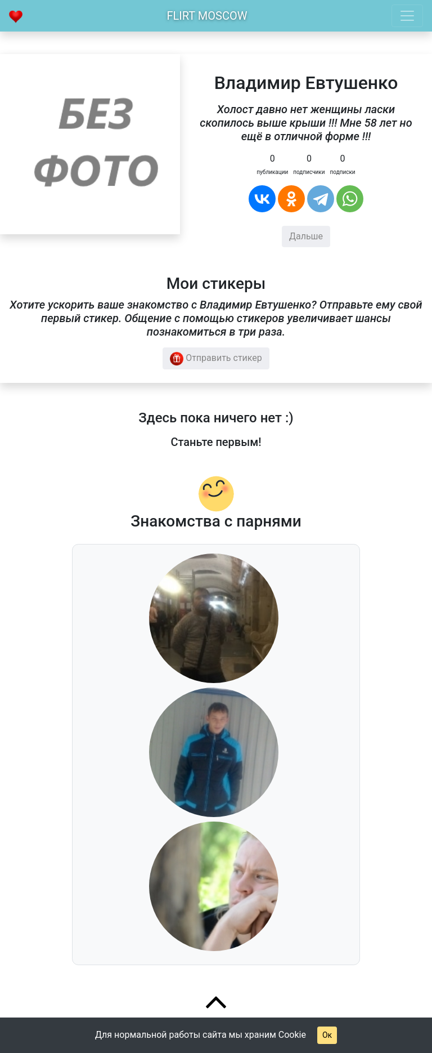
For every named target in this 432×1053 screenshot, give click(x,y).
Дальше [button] (306, 236)
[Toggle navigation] (407, 16)
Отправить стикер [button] (216, 358)
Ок (327, 1034)
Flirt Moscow (207, 16)
